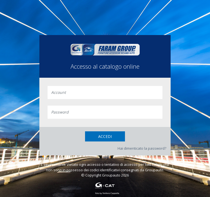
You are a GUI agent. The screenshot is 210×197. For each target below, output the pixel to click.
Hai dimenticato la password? (142, 148)
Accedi (105, 136)
